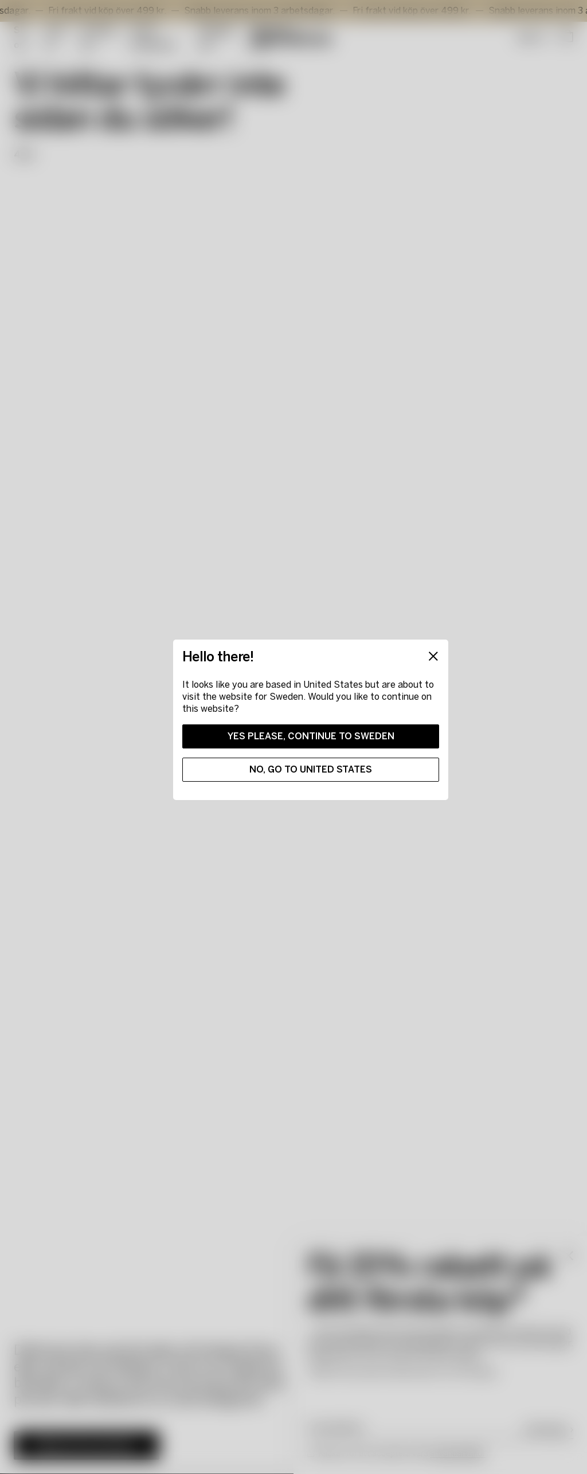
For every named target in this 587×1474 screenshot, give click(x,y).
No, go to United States (310, 769)
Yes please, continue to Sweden (311, 736)
